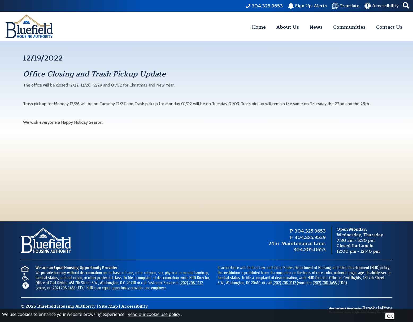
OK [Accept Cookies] (390, 316)
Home (259, 27)
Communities (349, 27)
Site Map (108, 306)
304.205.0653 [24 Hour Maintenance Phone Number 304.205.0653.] (309, 250)
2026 (30, 306)
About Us (287, 27)
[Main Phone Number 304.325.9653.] (264, 6)
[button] (406, 6)
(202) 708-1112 (191, 282)
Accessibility (134, 306)
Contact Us (389, 27)
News (316, 27)
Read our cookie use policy (154, 314)
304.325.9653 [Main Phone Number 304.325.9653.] (310, 231)
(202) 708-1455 (63, 287)
